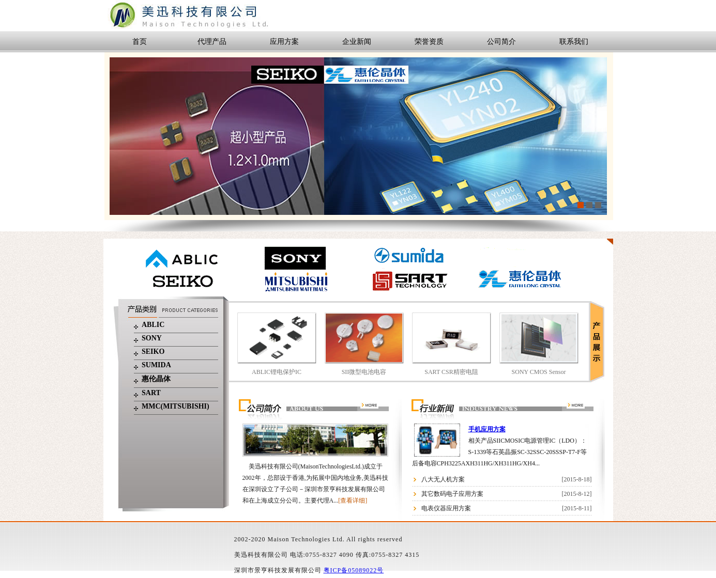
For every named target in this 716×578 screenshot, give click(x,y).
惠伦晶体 (156, 379)
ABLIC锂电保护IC (276, 372)
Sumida (156, 365)
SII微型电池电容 (364, 372)
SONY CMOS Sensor (539, 372)
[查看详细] (352, 500)
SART (151, 393)
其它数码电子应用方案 (452, 493)
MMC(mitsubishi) (175, 406)
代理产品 (211, 41)
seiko (153, 351)
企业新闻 (356, 41)
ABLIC (153, 325)
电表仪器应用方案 (446, 508)
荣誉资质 (429, 41)
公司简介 (501, 41)
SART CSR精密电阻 (451, 372)
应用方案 (284, 41)
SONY (152, 338)
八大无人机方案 (443, 479)
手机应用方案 (487, 429)
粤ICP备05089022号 (354, 570)
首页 (139, 41)
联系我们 (573, 41)
